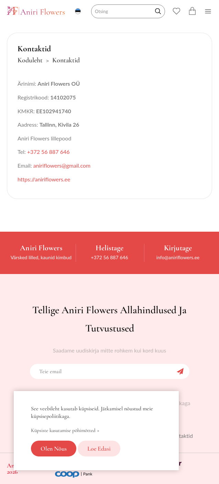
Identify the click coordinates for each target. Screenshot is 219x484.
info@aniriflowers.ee (178, 257)
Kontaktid (181, 435)
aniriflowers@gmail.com (61, 165)
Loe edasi (99, 448)
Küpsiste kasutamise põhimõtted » (65, 430)
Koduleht (30, 60)
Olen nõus (54, 448)
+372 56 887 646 (48, 151)
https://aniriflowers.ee (44, 179)
